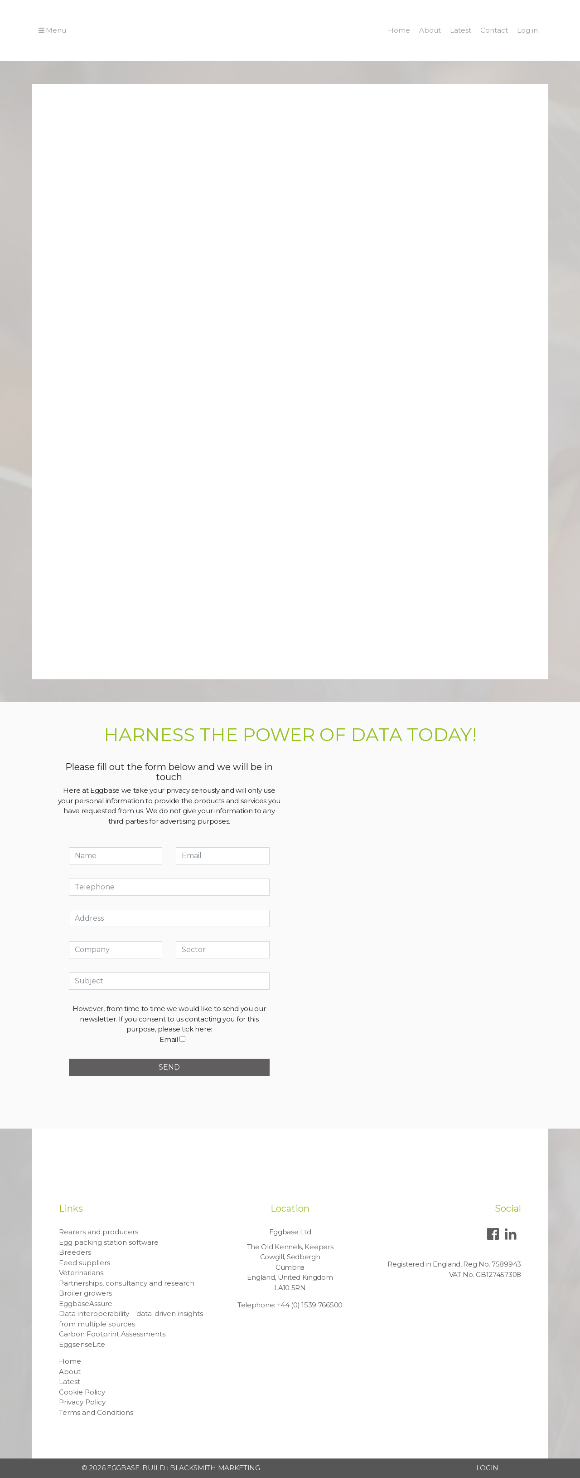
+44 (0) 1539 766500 (310, 1305)
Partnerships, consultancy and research (126, 1283)
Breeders (75, 1252)
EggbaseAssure (85, 1303)
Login (487, 1467)
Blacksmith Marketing (215, 1467)
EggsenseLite (82, 1344)
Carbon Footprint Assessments (112, 1334)
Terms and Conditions (96, 1412)
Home (399, 30)
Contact (494, 30)
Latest (460, 30)
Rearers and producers (98, 1232)
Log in (527, 30)
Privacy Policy (82, 1402)
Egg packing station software (109, 1242)
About (430, 30)
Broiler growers (85, 1293)
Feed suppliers (84, 1262)
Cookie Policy (82, 1392)
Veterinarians (81, 1272)
